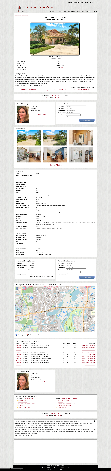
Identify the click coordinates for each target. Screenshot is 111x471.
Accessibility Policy (57, 465)
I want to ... (61, 114)
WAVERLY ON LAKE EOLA (64, 405)
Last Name (61, 108)
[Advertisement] (55, 451)
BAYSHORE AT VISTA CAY (88, 345)
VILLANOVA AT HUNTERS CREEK (26, 404)
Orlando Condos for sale (56, 11)
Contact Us (94, 11)
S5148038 (18, 352)
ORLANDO (18, 15)
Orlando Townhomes (28, 398)
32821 (62, 67)
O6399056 (18, 347)
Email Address (62, 110)
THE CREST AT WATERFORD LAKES (67, 404)
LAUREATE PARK (22, 402)
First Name (61, 106)
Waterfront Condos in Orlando (69, 398)
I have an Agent (62, 117)
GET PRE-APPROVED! (81, 90)
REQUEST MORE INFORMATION (55, 90)
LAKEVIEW (60, 402)
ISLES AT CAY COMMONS (88, 356)
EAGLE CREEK (22, 400)
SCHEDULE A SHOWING (29, 90)
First (46, 97)
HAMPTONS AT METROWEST (65, 400)
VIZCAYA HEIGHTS (62, 407)
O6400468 (18, 345)
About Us (88, 11)
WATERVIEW (25, 15)
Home (2, 470)
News (82, 11)
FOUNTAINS (92, 354)
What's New (67, 11)
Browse (73, 11)
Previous (58, 97)
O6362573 (18, 362)
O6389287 (18, 350)
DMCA (62, 465)
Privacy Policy (50, 465)
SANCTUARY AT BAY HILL (24, 407)
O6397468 (18, 365)
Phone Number (62, 112)
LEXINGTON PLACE (90, 365)
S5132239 (18, 360)
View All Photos (55, 165)
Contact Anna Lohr (42, 114)
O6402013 (18, 358)
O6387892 (18, 356)
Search (78, 11)
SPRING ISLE (21, 405)
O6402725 (18, 354)
